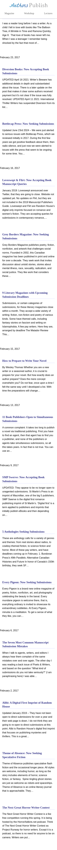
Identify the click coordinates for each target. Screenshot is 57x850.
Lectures (48, 13)
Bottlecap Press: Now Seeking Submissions (28, 123)
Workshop (29, 13)
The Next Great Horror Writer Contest (26, 807)
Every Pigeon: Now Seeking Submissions (27, 582)
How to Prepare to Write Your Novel (24, 360)
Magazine (9, 13)
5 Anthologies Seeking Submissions (23, 531)
